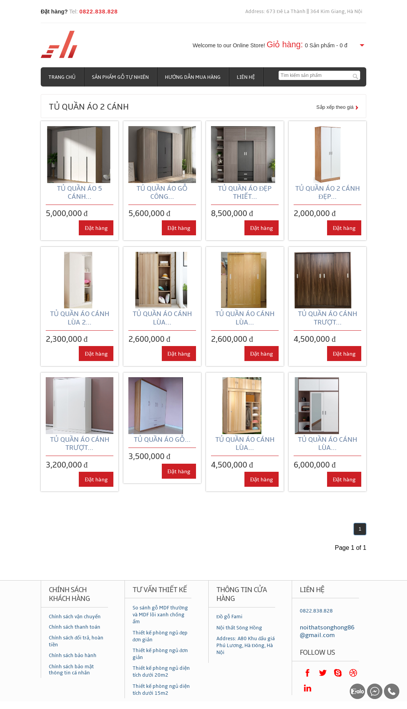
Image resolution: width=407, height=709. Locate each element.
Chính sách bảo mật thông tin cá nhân (71, 670)
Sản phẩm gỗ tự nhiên (120, 77)
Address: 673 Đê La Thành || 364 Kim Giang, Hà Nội (304, 11)
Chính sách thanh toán (74, 627)
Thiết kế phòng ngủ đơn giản (160, 654)
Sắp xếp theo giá (335, 107)
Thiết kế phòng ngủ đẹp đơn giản (160, 636)
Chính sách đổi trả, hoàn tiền (76, 641)
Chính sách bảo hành (72, 655)
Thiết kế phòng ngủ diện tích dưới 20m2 (161, 671)
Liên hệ (246, 77)
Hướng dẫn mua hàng (193, 77)
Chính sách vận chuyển (75, 617)
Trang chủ (62, 77)
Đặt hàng (96, 228)
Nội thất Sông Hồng (239, 628)
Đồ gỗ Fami (229, 617)
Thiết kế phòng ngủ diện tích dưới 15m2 (161, 689)
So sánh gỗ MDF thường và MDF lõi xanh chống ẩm (160, 615)
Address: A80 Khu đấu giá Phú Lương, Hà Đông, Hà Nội (245, 646)
